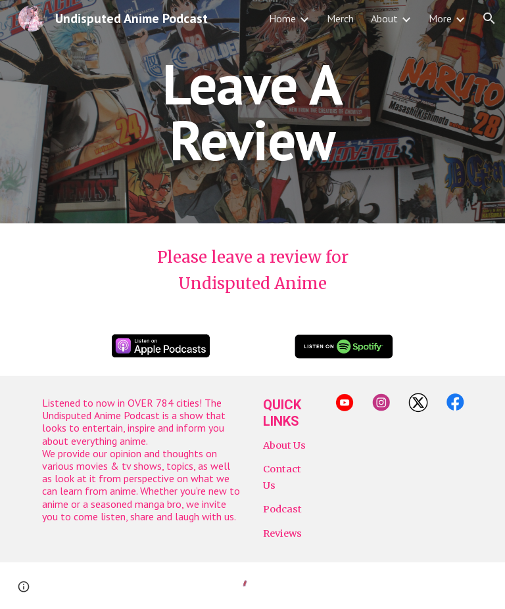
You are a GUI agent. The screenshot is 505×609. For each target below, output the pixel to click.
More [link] (440, 18)
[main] (252, 112)
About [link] (384, 18)
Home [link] (282, 18)
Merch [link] (340, 18)
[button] (489, 18)
